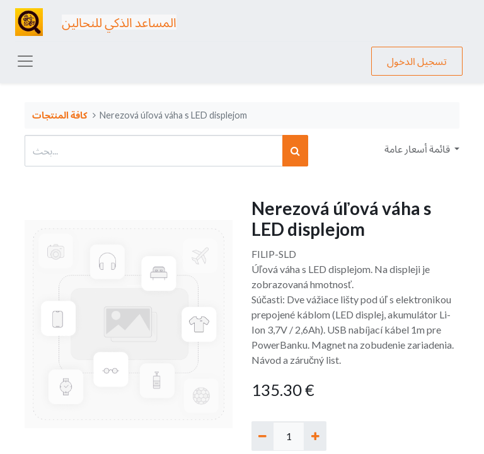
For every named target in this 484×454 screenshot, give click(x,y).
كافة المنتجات (60, 115)
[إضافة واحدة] (315, 435)
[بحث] (295, 150)
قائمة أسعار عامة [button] (418, 148)
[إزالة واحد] (262, 435)
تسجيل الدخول (417, 61)
